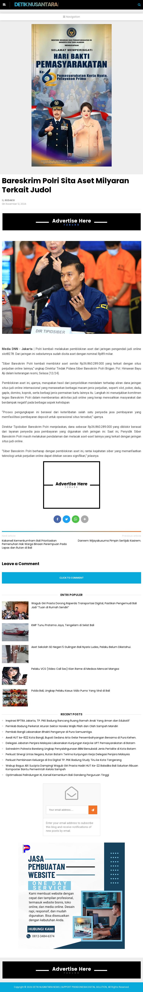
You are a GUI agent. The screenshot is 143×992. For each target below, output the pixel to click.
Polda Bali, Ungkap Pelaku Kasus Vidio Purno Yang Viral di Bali (70, 691)
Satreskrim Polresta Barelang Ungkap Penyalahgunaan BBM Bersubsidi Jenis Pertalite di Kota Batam (71, 749)
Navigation (71, 17)
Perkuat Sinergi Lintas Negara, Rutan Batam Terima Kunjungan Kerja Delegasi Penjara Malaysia (68, 754)
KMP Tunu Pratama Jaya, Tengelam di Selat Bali (62, 625)
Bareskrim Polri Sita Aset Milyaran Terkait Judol (65, 185)
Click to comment (71, 577)
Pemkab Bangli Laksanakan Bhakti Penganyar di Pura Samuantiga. (49, 732)
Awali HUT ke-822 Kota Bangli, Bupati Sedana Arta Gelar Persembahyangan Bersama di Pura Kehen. (71, 737)
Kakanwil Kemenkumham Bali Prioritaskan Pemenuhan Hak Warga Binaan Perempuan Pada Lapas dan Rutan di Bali (34, 544)
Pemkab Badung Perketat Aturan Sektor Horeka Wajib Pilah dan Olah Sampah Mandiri (62, 726)
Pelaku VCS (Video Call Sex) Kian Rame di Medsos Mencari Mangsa (75, 669)
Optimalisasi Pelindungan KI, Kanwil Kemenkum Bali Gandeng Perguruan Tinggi (57, 775)
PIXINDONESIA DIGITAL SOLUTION (89, 987)
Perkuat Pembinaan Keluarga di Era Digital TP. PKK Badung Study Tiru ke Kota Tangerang (64, 760)
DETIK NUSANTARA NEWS (43, 4)
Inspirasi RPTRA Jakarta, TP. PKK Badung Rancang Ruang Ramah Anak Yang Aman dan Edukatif (68, 721)
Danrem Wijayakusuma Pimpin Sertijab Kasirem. (109, 540)
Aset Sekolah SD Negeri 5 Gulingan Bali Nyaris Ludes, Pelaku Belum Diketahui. (81, 647)
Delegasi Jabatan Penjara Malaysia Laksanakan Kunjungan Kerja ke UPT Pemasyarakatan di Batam (70, 743)
